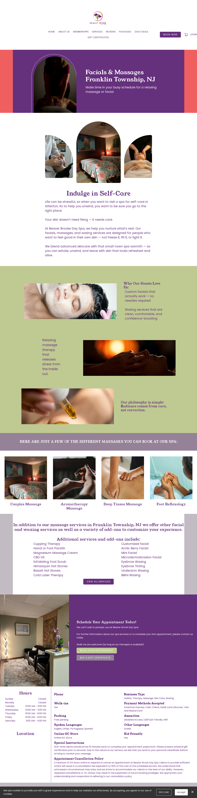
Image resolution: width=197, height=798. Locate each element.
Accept (181, 792)
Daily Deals (141, 31)
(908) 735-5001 (62, 698)
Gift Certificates (98, 37)
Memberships (81, 31)
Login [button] (193, 34)
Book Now (170, 34)
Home (51, 31)
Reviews (111, 31)
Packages (125, 31)
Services (97, 31)
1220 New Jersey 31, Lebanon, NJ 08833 (24, 772)
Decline (164, 792)
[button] (186, 34)
